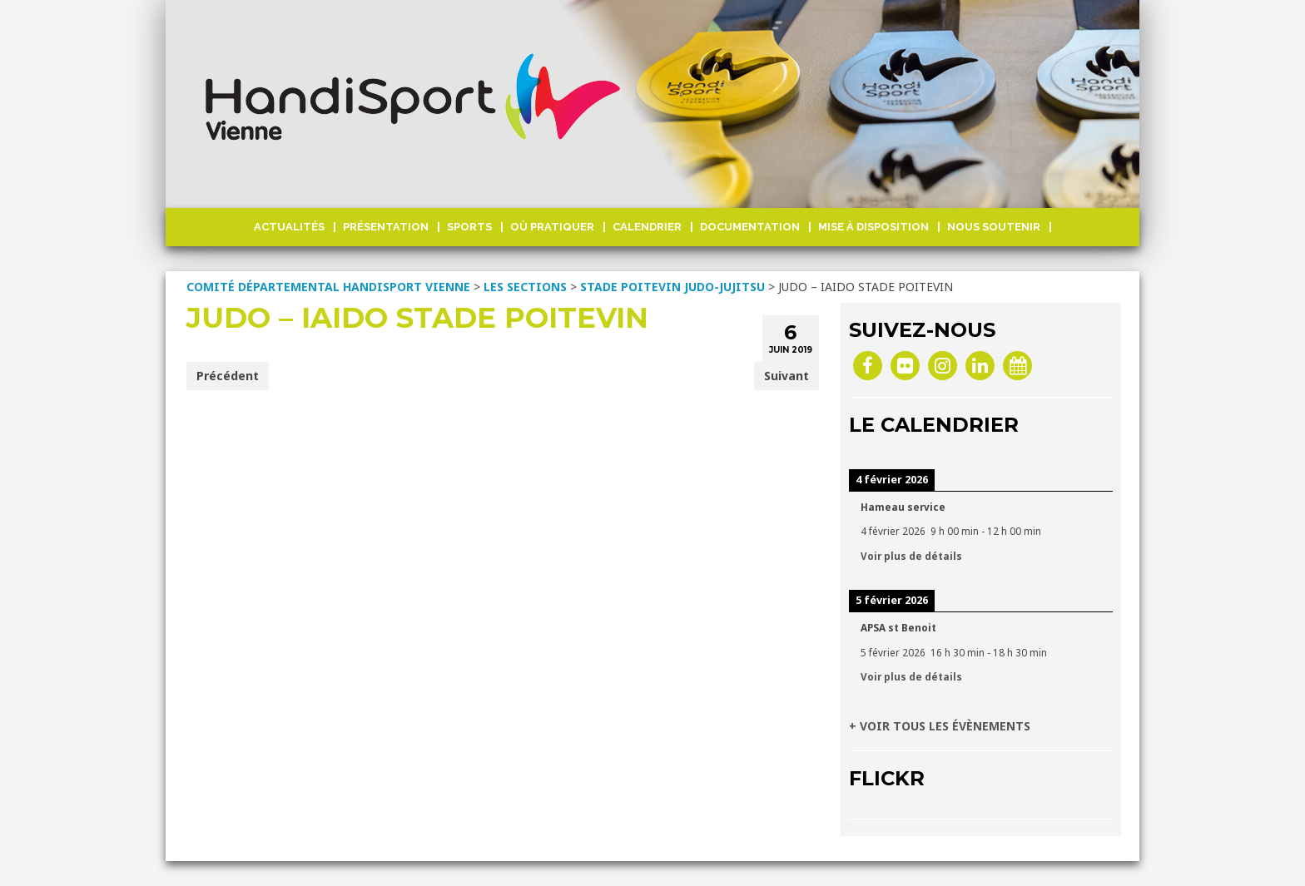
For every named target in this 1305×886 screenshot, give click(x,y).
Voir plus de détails (911, 555)
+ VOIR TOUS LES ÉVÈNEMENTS (939, 726)
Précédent (227, 376)
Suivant (786, 376)
